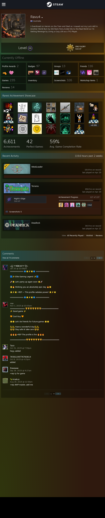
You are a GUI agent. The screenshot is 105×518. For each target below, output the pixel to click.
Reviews (99, 235)
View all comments (10, 258)
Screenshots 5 (15, 211)
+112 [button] (89, 205)
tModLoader (37, 167)
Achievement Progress (68, 197)
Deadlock (35, 223)
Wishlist (89, 235)
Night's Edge (19, 198)
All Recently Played (75, 235)
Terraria (35, 186)
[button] (25, 48)
